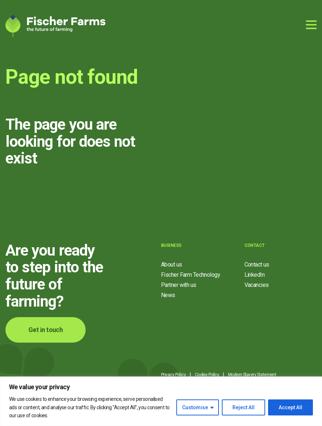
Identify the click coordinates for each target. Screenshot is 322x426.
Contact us (256, 264)
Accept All (290, 407)
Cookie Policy (207, 374)
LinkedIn (254, 274)
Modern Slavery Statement (252, 374)
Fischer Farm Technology (190, 274)
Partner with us (178, 284)
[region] (161, 401)
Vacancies (256, 284)
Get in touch (45, 330)
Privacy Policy (173, 374)
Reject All (243, 407)
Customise (195, 407)
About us (171, 264)
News (168, 295)
